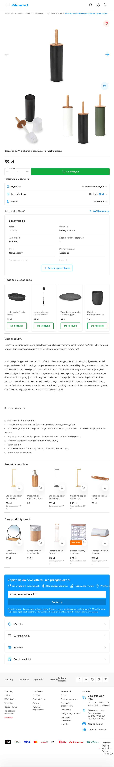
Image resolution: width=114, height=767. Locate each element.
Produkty (8, 679)
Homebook (66, 691)
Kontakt (64, 724)
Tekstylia (8, 703)
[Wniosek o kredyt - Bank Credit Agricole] (93, 742)
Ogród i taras (10, 707)
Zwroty (36, 703)
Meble (7, 695)
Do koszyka (70, 171)
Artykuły (54, 679)
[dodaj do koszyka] (19, 487)
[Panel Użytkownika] (98, 5)
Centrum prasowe (69, 699)
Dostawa (37, 695)
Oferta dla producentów (67, 704)
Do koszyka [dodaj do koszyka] (16, 325)
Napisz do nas (92, 724)
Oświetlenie (9, 699)
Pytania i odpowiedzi (38, 708)
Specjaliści (39, 679)
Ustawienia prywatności (66, 719)
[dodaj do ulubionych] (106, 23)
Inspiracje (24, 679)
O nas (63, 695)
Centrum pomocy (94, 729)
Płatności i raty (40, 699)
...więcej (95, 612)
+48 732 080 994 (93, 698)
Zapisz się (57, 602)
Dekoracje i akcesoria (9, 712)
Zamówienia (38, 691)
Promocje (8, 717)
